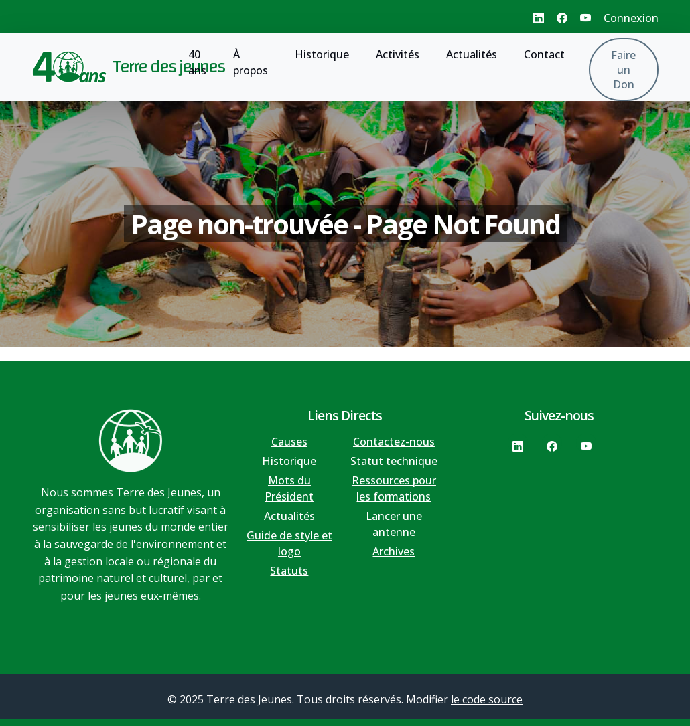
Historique (322, 54)
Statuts (289, 570)
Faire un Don (623, 70)
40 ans (197, 62)
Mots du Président (289, 488)
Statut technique (393, 461)
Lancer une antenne (394, 524)
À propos (250, 62)
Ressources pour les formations (394, 488)
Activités (397, 54)
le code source (487, 699)
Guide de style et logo (289, 543)
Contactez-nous (394, 441)
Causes (289, 441)
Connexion (631, 18)
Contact (544, 54)
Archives (393, 551)
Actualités (471, 54)
